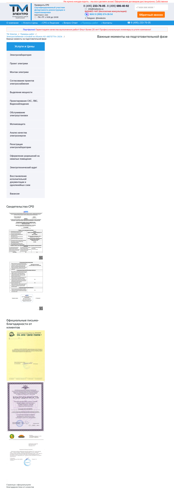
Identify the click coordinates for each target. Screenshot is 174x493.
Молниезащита (17, 124)
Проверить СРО (41, 5)
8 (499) (118, 5)
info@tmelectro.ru (95, 9)
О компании (13, 23)
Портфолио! (29, 29)
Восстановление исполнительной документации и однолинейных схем (20, 180)
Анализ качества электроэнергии (18, 134)
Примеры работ (90, 23)
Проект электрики (19, 63)
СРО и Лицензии (50, 23)
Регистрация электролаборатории (20, 145)
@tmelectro (101, 18)
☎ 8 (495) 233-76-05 (139, 22)
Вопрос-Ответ (71, 23)
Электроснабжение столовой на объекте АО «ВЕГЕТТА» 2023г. (35, 36)
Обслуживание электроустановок (19, 114)
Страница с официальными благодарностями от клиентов (20, 485)
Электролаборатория (20, 55)
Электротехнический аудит (23, 167)
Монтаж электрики (19, 72)
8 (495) (94, 5)
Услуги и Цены (30, 23)
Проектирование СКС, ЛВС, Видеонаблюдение (24, 102)
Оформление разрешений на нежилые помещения (25, 157)
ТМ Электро (12, 34)
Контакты (107, 23)
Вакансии (15, 194)
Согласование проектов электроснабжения (22, 82)
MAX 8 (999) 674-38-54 (99, 14)
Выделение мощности (21, 92)
